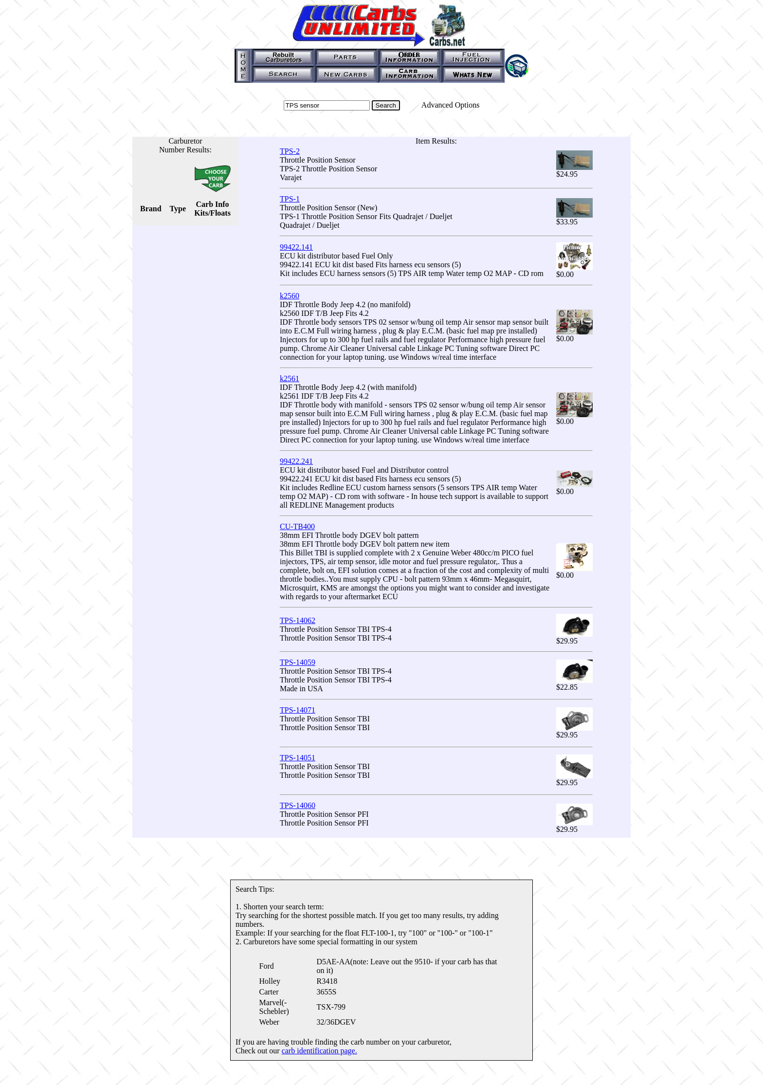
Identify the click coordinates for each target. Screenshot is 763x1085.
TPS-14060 (297, 805)
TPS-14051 (297, 758)
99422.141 (296, 247)
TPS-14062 (297, 620)
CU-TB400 (297, 526)
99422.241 (296, 461)
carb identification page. (319, 1051)
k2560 (289, 296)
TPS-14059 (297, 662)
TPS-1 (290, 199)
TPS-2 (290, 151)
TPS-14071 (297, 710)
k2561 (289, 378)
